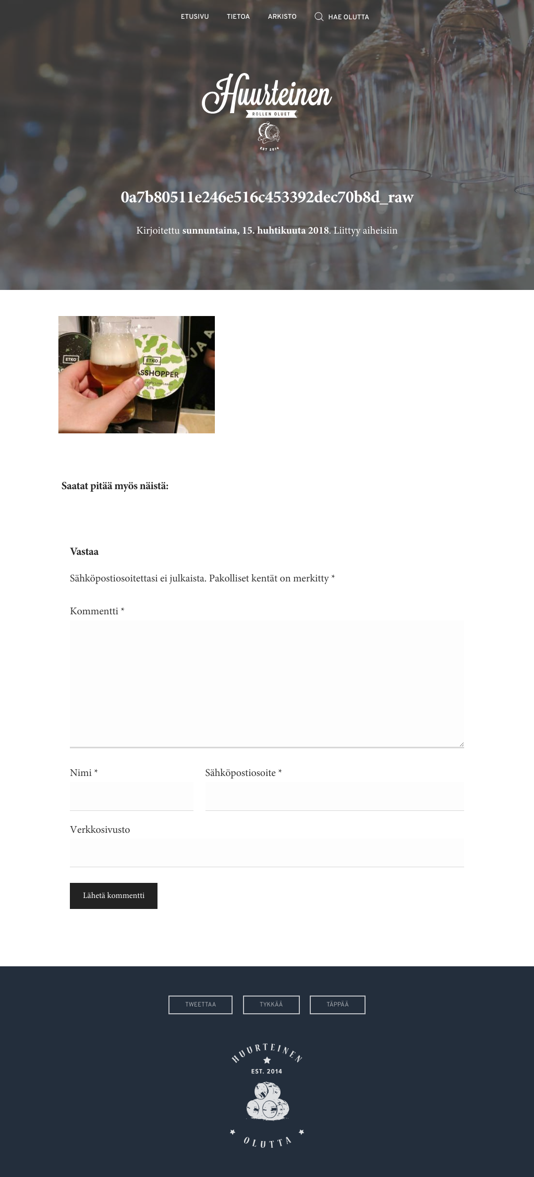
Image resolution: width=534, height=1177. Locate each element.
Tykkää (271, 1005)
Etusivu (195, 17)
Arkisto (282, 17)
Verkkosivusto (100, 830)
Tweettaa (200, 1005)
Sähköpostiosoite (244, 773)
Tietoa (238, 17)
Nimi (84, 773)
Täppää (337, 1005)
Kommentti (97, 611)
